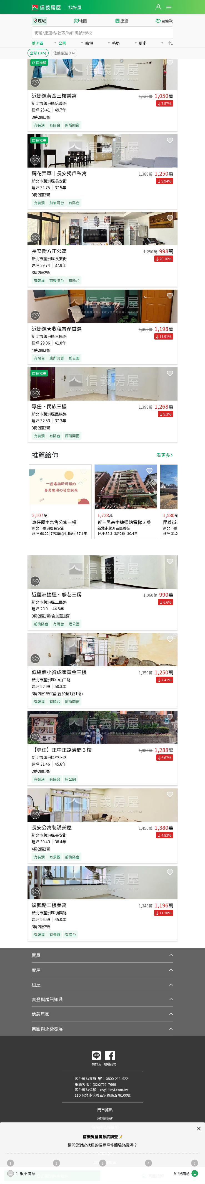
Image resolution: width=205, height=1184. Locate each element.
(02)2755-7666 (104, 1084)
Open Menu (168, 7)
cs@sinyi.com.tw (114, 1089)
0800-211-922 (117, 1078)
